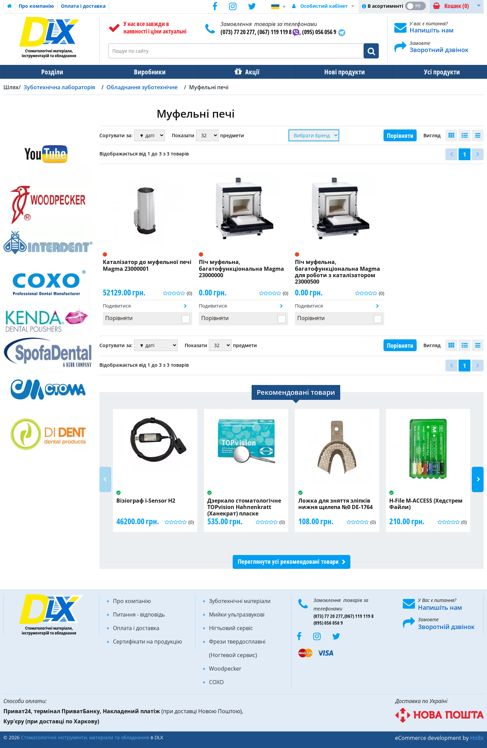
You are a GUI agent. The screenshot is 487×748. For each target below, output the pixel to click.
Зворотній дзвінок (446, 627)
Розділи (52, 71)
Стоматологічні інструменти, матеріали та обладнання (85, 737)
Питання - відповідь (139, 614)
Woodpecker (225, 668)
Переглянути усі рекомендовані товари (288, 561)
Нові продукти (340, 71)
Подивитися (117, 306)
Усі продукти (436, 71)
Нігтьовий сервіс (231, 628)
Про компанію (36, 6)
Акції (249, 71)
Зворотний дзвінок (439, 50)
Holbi (477, 738)
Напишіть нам (432, 30)
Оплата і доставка (83, 6)
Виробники (148, 71)
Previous (105, 479)
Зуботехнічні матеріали (240, 601)
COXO (216, 682)
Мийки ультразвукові (236, 614)
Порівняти (400, 135)
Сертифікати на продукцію (147, 641)
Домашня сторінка (9, 6)
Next (478, 479)
